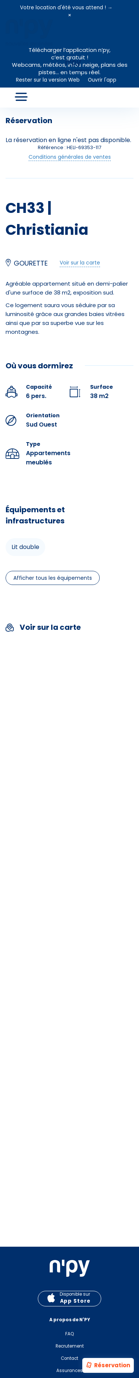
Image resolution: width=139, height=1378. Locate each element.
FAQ (69, 1334)
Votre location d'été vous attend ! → (66, 7)
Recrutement (70, 1346)
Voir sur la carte (80, 262)
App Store (75, 1301)
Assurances (69, 1371)
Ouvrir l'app (102, 79)
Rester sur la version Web (48, 79)
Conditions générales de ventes (70, 157)
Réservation (107, 1365)
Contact (69, 1358)
